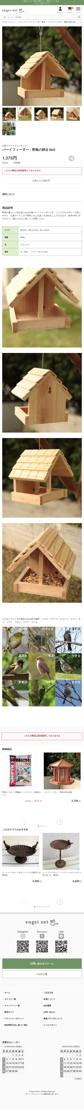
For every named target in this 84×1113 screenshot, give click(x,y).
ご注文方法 (48, 993)
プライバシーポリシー (14, 1018)
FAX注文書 (42, 974)
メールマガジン (50, 1025)
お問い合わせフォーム (42, 963)
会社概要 (47, 1005)
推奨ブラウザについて (53, 1018)
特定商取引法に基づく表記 (15, 1025)
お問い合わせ (49, 1012)
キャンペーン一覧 (12, 1005)
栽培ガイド (9, 1012)
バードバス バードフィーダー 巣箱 (31, 22)
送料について (8, 194)
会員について (49, 999)
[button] (60, 822)
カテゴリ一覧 (10, 999)
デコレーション (8, 22)
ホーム (7, 993)
